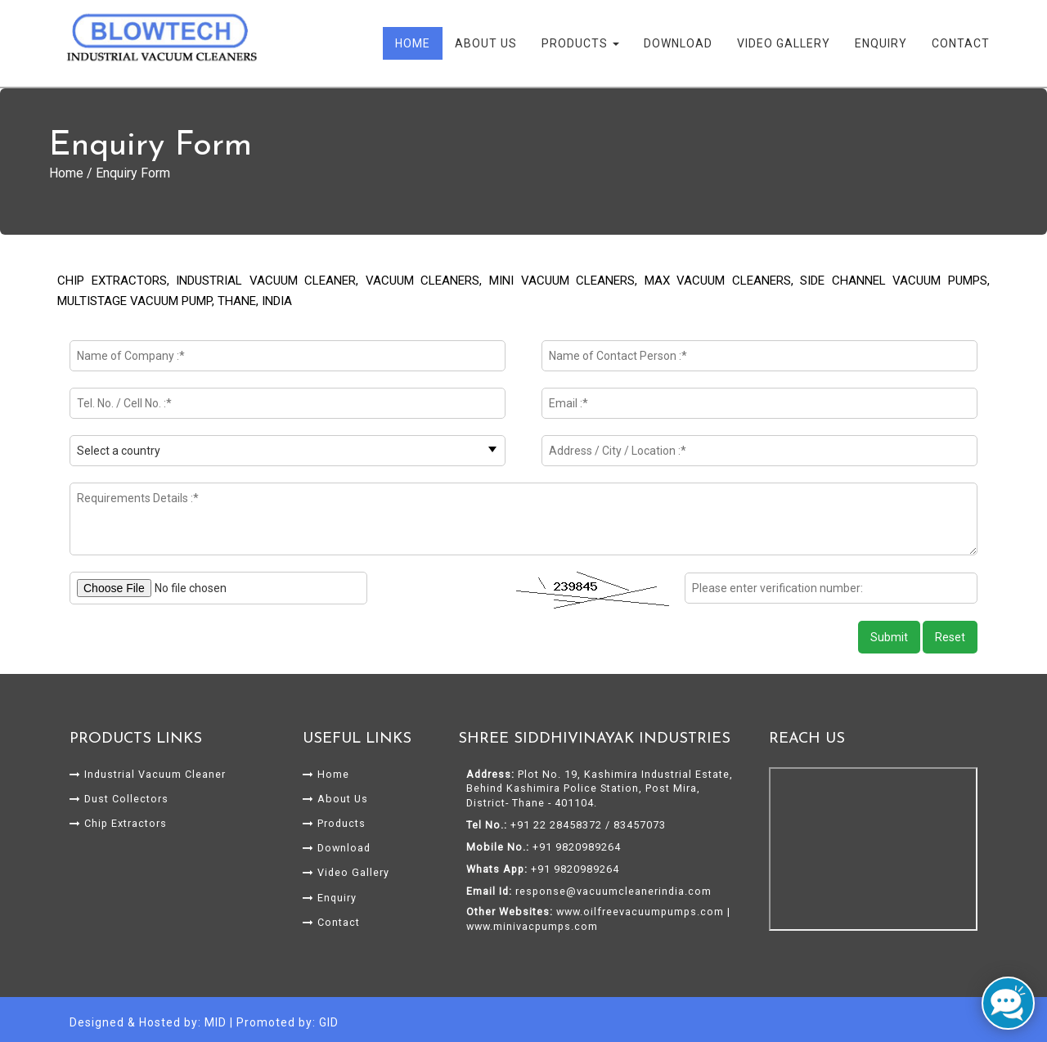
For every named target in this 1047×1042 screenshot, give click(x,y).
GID (329, 1022)
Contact (961, 43)
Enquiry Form (133, 173)
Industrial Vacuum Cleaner (148, 774)
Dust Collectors (119, 799)
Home (412, 43)
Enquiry (881, 43)
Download (678, 43)
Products (580, 43)
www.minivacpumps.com (532, 926)
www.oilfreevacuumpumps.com (640, 911)
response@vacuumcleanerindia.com (613, 891)
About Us (486, 43)
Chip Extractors (118, 823)
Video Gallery (783, 43)
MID (215, 1022)
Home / (72, 173)
